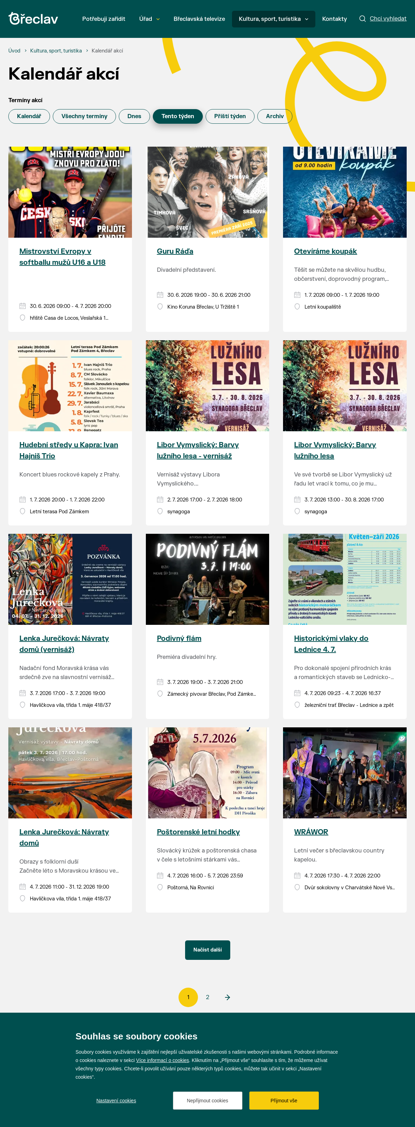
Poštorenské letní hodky (198, 832)
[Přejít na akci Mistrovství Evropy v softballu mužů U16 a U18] (70, 192)
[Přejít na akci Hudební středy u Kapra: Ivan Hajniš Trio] (70, 385)
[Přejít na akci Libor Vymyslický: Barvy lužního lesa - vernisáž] (207, 385)
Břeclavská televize (199, 19)
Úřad (149, 19)
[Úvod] (14, 51)
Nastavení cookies (116, 1100)
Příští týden (230, 116)
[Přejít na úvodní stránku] (33, 18)
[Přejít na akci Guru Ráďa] (207, 192)
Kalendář (29, 116)
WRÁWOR (311, 832)
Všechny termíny (84, 116)
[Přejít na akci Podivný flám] (207, 579)
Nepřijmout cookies (207, 1100)
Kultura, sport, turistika (273, 19)
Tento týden (177, 116)
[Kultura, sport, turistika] (56, 51)
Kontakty (334, 19)
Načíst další (207, 950)
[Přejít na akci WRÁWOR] (345, 772)
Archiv (275, 116)
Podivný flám (179, 638)
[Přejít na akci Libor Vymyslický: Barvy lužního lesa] (345, 385)
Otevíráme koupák (325, 251)
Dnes (134, 116)
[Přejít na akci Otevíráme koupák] (345, 192)
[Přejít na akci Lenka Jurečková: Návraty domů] (70, 772)
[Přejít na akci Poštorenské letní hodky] (207, 772)
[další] (227, 997)
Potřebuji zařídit (103, 19)
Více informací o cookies (162, 1060)
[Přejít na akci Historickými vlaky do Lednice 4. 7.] (345, 579)
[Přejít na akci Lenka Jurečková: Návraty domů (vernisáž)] (70, 579)
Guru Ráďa (175, 251)
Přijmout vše (284, 1100)
